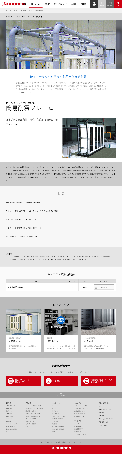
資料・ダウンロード (60, 4)
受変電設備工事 (78, 429)
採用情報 (83, 4)
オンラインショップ (11, 423)
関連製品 (8, 421)
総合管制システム (79, 416)
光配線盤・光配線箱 (57, 418)
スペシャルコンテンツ (106, 419)
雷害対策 (8, 403)
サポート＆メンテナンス (58, 416)
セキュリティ (78, 403)
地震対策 (23, 10)
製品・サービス (35, 4)
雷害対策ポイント (10, 426)
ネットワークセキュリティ (81, 408)
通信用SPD (9, 411)
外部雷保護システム (11, 405)
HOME (24, 4)
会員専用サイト (103, 422)
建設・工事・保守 (104, 403)
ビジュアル (55, 411)
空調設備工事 (77, 431)
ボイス (54, 408)
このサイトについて (46, 442)
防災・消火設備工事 (79, 413)
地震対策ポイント (30, 421)
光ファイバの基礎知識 (58, 426)
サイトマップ (77, 442)
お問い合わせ (103, 425)
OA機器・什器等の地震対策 (33, 416)
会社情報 (73, 4)
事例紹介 (47, 4)
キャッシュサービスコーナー (82, 434)
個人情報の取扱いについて (63, 442)
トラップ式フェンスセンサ (81, 405)
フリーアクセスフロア (31, 418)
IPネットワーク (56, 405)
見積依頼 (53, 381)
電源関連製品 (77, 426)
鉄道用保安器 (9, 416)
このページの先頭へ (61, 396)
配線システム (9, 418)
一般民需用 (9, 413)
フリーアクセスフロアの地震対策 (34, 408)
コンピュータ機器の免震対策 (33, 405)
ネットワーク (56, 403)
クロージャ (55, 421)
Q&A (7, 431)
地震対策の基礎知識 (31, 423)
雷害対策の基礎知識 (11, 429)
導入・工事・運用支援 (58, 429)
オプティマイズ (56, 413)
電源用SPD (9, 408)
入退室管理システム (79, 411)
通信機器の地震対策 (31, 411)
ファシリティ (78, 421)
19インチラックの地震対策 (33, 413)
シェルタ (76, 423)
